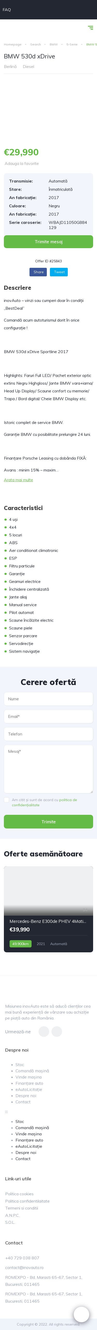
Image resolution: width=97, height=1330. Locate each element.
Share (39, 272)
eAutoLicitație (29, 1089)
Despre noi (26, 1095)
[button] (48, 241)
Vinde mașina (29, 1077)
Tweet (59, 272)
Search (35, 44)
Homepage (12, 44)
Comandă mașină (32, 1070)
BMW (54, 44)
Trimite (48, 821)
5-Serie (72, 44)
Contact (23, 1101)
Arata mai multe (18, 479)
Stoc (20, 1064)
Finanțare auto (29, 1083)
